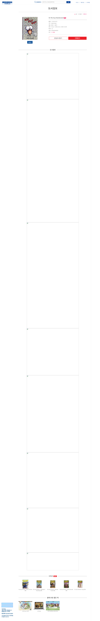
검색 (68, 2)
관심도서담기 (58, 38)
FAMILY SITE (4, 606)
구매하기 (77, 38)
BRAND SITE (4, 603)
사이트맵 (88, 2)
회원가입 (82, 2)
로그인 (77, 2)
